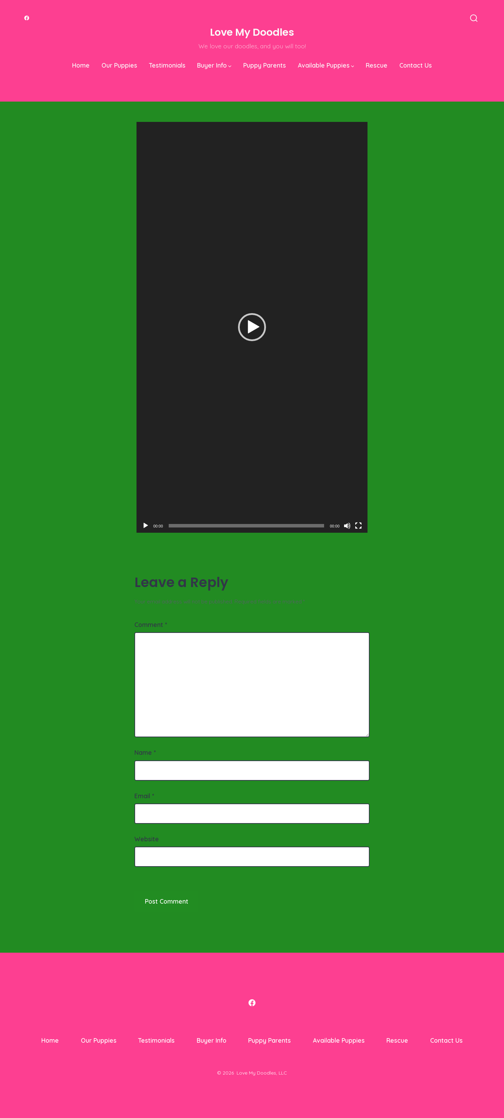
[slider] (246, 525)
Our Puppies (119, 65)
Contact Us (415, 65)
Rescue (376, 65)
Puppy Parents (264, 65)
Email (144, 796)
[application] (252, 327)
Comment (150, 624)
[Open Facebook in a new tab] (26, 18)
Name (145, 752)
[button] (252, 327)
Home (81, 65)
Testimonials (167, 65)
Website (146, 839)
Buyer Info (214, 65)
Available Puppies (326, 65)
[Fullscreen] (358, 525)
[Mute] (347, 525)
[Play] (145, 525)
